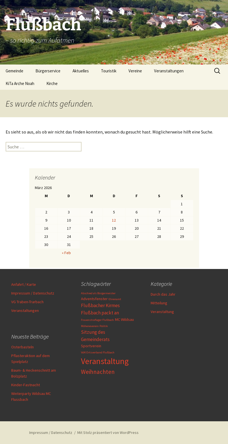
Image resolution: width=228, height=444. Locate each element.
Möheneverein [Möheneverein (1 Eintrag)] (90, 326)
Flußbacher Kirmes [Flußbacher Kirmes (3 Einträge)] (100, 305)
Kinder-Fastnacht (25, 384)
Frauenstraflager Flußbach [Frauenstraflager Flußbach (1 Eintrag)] (97, 320)
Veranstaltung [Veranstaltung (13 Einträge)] (105, 361)
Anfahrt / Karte (23, 284)
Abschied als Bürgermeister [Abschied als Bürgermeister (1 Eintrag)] (98, 293)
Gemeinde (14, 70)
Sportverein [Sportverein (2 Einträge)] (91, 345)
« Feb (66, 252)
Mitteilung (159, 302)
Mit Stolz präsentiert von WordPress (108, 432)
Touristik (108, 70)
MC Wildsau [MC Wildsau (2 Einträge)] (124, 319)
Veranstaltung (162, 311)
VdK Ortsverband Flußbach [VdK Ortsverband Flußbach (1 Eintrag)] (97, 352)
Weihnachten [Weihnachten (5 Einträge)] (98, 372)
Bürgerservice (47, 70)
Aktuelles (81, 70)
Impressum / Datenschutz (32, 293)
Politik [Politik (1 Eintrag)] (104, 326)
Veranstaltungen (169, 70)
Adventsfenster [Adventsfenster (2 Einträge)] (94, 298)
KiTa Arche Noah (20, 83)
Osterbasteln (22, 346)
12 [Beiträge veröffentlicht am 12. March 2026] (114, 220)
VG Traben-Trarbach (27, 301)
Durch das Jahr (163, 294)
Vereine (135, 70)
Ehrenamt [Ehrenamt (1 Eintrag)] (115, 299)
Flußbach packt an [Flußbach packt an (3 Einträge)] (100, 313)
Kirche (52, 83)
